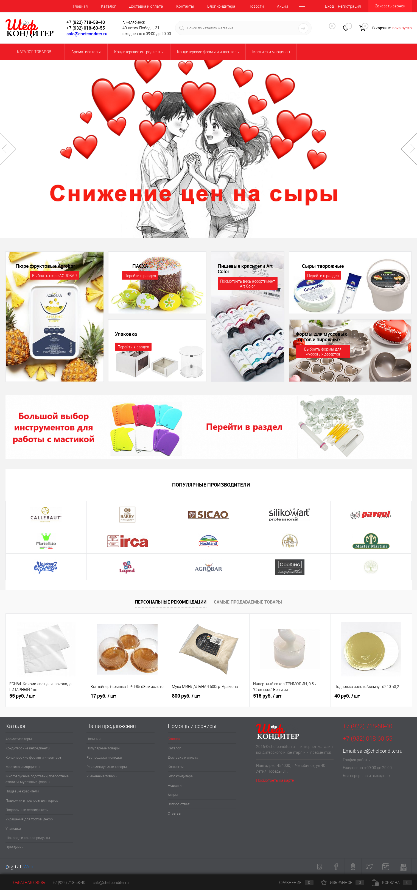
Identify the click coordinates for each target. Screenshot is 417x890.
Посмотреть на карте (275, 780)
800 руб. (186, 696)
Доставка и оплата (146, 6)
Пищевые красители (22, 791)
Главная (80, 6)
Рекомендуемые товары (106, 767)
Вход (329, 6)
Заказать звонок (390, 6)
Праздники (14, 847)
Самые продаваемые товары (248, 602)
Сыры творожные (323, 266)
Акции (282, 6)
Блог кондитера (221, 6)
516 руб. (267, 696)
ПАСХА (140, 266)
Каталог (108, 6)
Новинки (93, 739)
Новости (256, 6)
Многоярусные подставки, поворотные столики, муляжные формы (37, 779)
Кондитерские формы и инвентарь (33, 757)
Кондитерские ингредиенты (27, 748)
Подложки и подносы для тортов (31, 800)
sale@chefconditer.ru (86, 34)
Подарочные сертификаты (27, 810)
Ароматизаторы (18, 739)
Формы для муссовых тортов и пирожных (321, 336)
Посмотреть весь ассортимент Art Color (247, 283)
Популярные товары (103, 748)
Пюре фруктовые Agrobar (45, 266)
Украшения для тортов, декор (29, 819)
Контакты (185, 6)
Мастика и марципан (22, 767)
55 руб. (22, 696)
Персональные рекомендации (170, 602)
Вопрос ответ (178, 804)
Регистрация (349, 6)
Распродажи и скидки (104, 757)
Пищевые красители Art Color (245, 268)
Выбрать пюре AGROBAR (54, 276)
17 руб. (103, 696)
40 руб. (347, 696)
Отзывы (174, 813)
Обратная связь (25, 882)
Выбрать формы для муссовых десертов (323, 351)
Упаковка (126, 334)
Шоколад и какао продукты (27, 838)
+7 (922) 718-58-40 (367, 726)
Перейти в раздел (140, 276)
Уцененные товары (101, 776)
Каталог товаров (33, 51)
